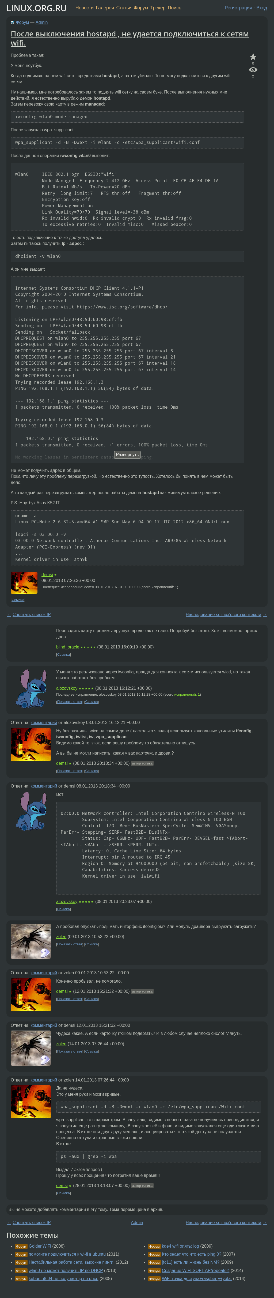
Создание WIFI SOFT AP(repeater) (195, 1270)
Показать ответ (69, 702)
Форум (141, 7)
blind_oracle (67, 647)
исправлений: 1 (187, 694)
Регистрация (238, 7)
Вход (261, 7)
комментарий (44, 722)
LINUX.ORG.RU (36, 8)
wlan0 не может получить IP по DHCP (66, 1270)
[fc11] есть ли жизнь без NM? (190, 1262)
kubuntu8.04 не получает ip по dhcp (63, 1278)
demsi (47, 574)
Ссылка (18, 600)
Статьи (123, 7)
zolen (61, 936)
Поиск (174, 7)
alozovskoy (66, 688)
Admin (42, 22)
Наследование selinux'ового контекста (223, 614)
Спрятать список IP (32, 614)
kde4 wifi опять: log (180, 1246)
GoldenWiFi (40, 1246)
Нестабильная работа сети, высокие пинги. (72, 1262)
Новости (84, 7)
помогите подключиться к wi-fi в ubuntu (67, 1254)
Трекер (158, 7)
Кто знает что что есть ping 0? (191, 1254)
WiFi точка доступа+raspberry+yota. (197, 1278)
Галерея (105, 7)
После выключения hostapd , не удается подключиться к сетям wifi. (130, 38)
